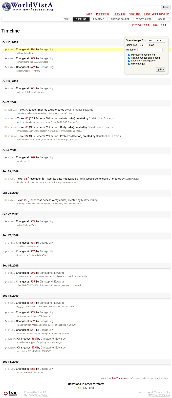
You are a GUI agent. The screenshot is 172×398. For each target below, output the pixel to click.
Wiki (66, 19)
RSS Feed (87, 388)
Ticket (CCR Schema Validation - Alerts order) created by (61, 118)
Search (162, 19)
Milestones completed (141, 54)
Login (89, 13)
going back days (140, 45)
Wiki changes (136, 63)
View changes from (146, 40)
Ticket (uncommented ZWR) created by (50, 109)
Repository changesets (142, 60)
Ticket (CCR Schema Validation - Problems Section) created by (64, 136)
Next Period (159, 24)
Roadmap (98, 19)
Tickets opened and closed (144, 57)
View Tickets (144, 19)
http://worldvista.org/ (159, 395)
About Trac (135, 13)
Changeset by (31, 49)
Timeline (81, 19)
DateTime (73, 139)
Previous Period (140, 24)
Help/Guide (119, 13)
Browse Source (120, 19)
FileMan (59, 276)
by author (144, 49)
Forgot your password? (156, 13)
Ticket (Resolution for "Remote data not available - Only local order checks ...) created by (73, 178)
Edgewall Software (38, 395)
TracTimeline (119, 378)
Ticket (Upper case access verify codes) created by (53, 200)
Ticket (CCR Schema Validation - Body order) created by (60, 127)
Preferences (102, 13)
